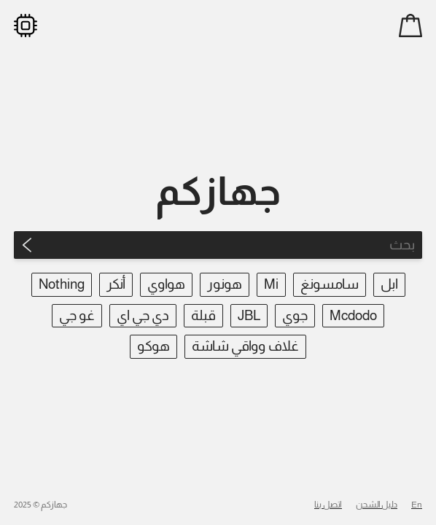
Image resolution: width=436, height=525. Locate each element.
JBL (249, 315)
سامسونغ (329, 284)
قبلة (203, 315)
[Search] (231, 245)
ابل (389, 284)
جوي (295, 315)
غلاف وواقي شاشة (245, 346)
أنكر (115, 284)
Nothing (62, 284)
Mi (271, 284)
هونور (224, 284)
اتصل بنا (328, 504)
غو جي (77, 315)
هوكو (153, 346)
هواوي (166, 284)
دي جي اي (143, 315)
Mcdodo (353, 315)
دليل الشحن (376, 504)
